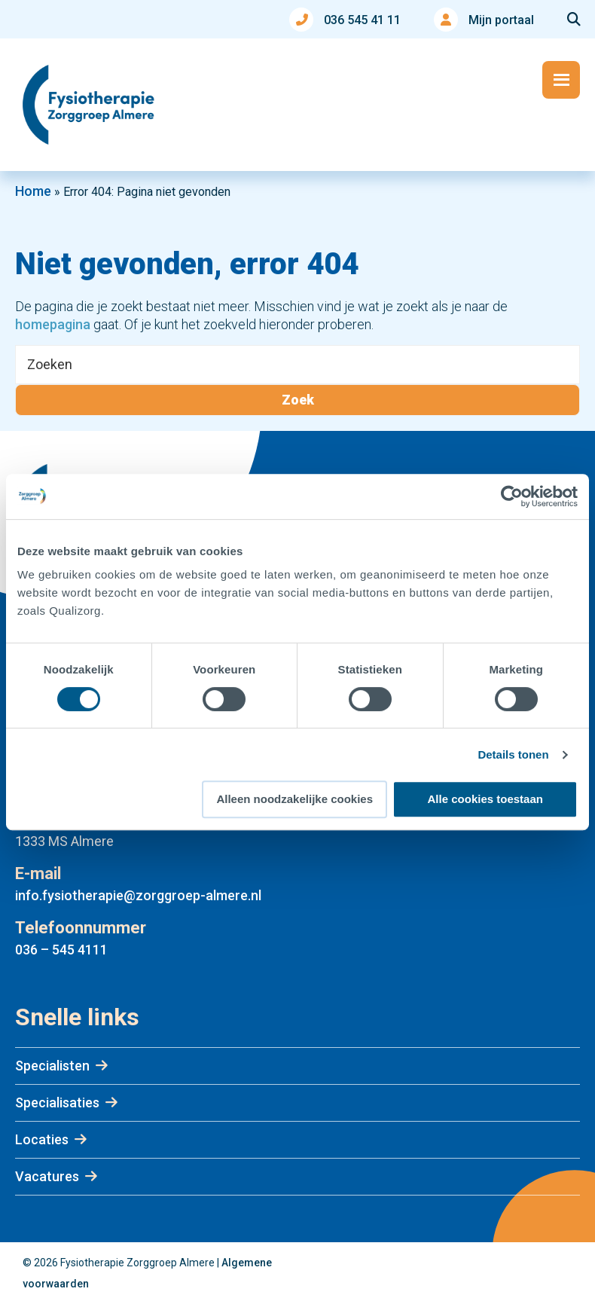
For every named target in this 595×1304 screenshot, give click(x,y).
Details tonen (513, 754)
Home (33, 191)
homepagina (52, 324)
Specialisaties (57, 1102)
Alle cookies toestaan (485, 798)
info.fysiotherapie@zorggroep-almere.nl (138, 895)
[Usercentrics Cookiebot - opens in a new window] (512, 496)
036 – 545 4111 (61, 949)
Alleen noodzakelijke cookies (294, 798)
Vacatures (47, 1176)
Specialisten (52, 1065)
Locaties (42, 1139)
